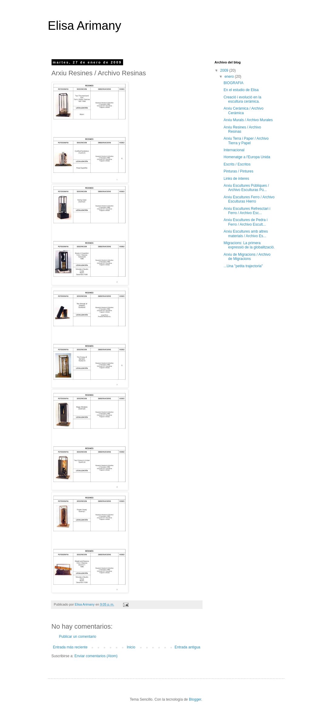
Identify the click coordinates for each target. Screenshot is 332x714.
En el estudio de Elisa (240, 90)
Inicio (131, 647)
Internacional (233, 150)
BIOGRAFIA (233, 83)
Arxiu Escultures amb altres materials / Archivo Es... (245, 233)
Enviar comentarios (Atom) (96, 656)
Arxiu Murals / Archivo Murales (248, 120)
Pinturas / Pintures (238, 171)
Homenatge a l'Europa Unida (246, 157)
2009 (224, 70)
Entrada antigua (187, 647)
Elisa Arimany (84, 25)
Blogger (195, 699)
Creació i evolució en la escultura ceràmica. (242, 99)
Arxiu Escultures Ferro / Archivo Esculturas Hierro (248, 199)
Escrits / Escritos (236, 164)
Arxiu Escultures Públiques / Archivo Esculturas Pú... (246, 187)
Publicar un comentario (77, 636)
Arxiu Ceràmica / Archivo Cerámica (243, 110)
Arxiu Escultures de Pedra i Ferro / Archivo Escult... (245, 222)
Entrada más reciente (70, 647)
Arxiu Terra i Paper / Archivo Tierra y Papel (246, 140)
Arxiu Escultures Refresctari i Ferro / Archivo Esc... (246, 211)
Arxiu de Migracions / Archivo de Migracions (246, 256)
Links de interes (236, 178)
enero (229, 76)
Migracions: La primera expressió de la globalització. (248, 245)
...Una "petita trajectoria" (243, 266)
